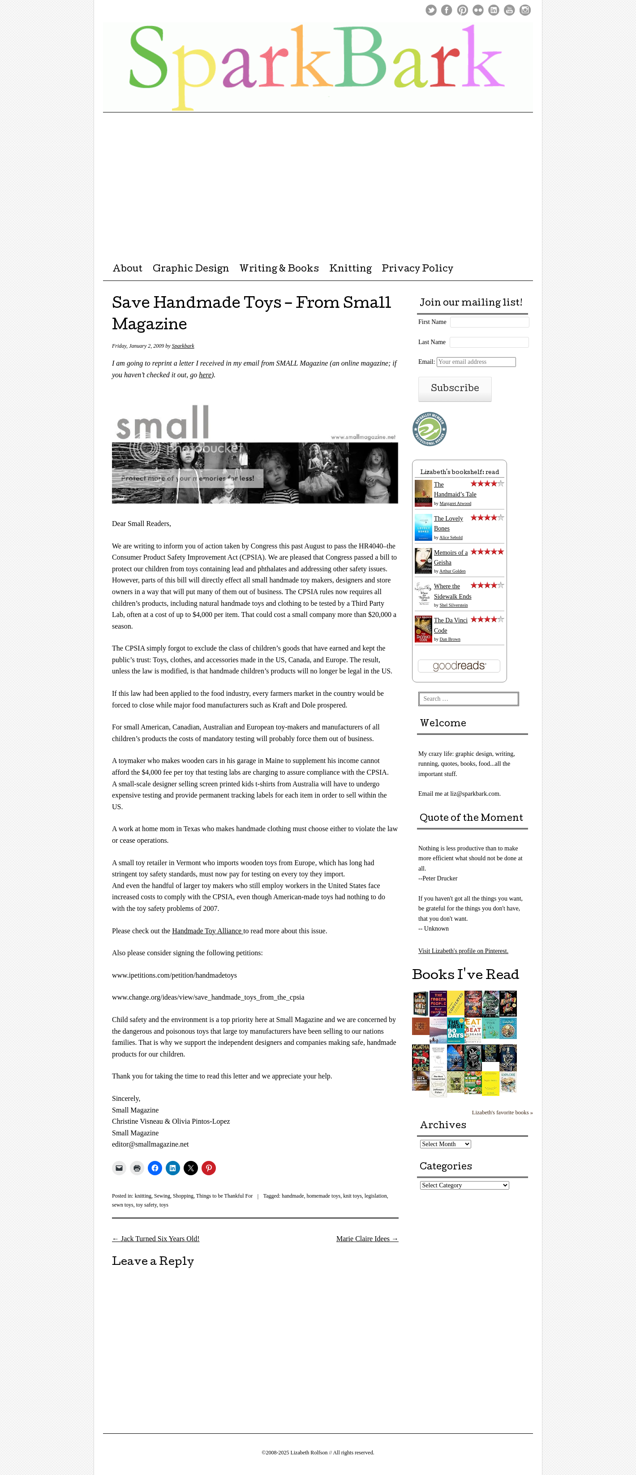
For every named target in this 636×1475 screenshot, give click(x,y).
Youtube (509, 10)
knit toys (352, 1196)
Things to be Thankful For (224, 1196)
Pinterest (462, 10)
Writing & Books (279, 269)
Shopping (183, 1196)
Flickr (478, 10)
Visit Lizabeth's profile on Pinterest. (463, 951)
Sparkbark (183, 346)
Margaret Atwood (456, 503)
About (127, 269)
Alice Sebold (451, 537)
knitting (143, 1196)
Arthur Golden (452, 571)
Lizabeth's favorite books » (502, 1112)
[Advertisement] (318, 179)
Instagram (525, 10)
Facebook (446, 10)
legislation (376, 1196)
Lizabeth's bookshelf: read (460, 473)
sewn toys (122, 1205)
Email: (467, 361)
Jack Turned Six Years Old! (156, 1238)
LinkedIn (493, 10)
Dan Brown (450, 639)
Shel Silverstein (454, 605)
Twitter (431, 10)
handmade (293, 1196)
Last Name (432, 342)
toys (163, 1205)
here (205, 375)
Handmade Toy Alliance (207, 931)
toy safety (146, 1205)
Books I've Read (466, 976)
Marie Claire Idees (367, 1238)
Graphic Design (191, 269)
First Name (432, 322)
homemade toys (323, 1196)
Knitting (350, 269)
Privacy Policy (417, 269)
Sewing (162, 1196)
